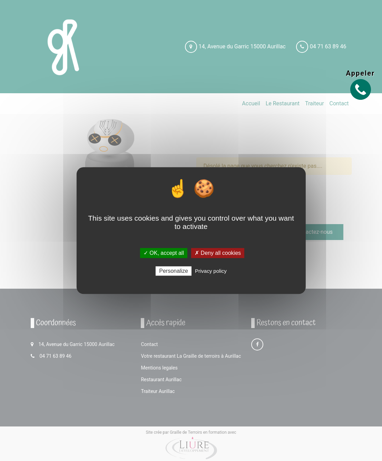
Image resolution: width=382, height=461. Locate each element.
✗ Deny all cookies (218, 253)
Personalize (173, 271)
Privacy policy (211, 271)
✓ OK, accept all (164, 253)
